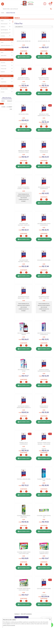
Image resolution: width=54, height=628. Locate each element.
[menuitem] (2, 12)
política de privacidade (9, 625)
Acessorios (3, 62)
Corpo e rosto (3, 65)
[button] (2, 4)
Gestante (2, 91)
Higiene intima (3, 55)
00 (51, 2)
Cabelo (2, 78)
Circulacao (3, 35)
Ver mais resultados (21, 541)
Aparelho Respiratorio (5, 32)
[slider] (2, 105)
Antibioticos (3, 26)
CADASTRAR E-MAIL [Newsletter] (27, 559)
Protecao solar (3, 68)
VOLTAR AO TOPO (27, 549)
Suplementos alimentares (6, 45)
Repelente (3, 71)
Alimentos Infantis (4, 88)
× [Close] (50, 619)
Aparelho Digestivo (4, 29)
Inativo (2, 42)
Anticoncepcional (4, 23)
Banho (2, 52)
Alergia (2, 20)
